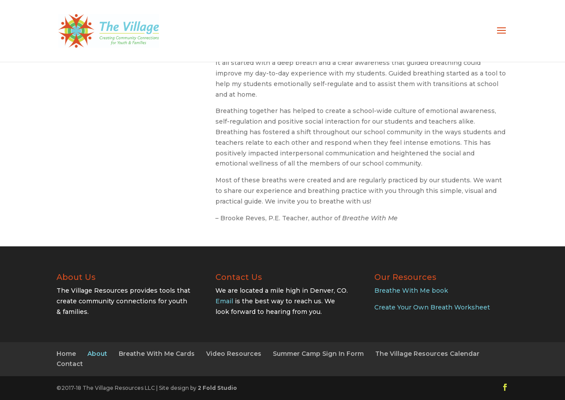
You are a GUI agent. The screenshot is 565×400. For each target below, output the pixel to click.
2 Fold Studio (217, 388)
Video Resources (233, 354)
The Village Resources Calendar (427, 354)
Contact (69, 364)
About (97, 354)
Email (224, 301)
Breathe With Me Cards (157, 354)
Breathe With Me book (411, 290)
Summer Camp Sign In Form (318, 354)
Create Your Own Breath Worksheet (432, 307)
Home (66, 354)
